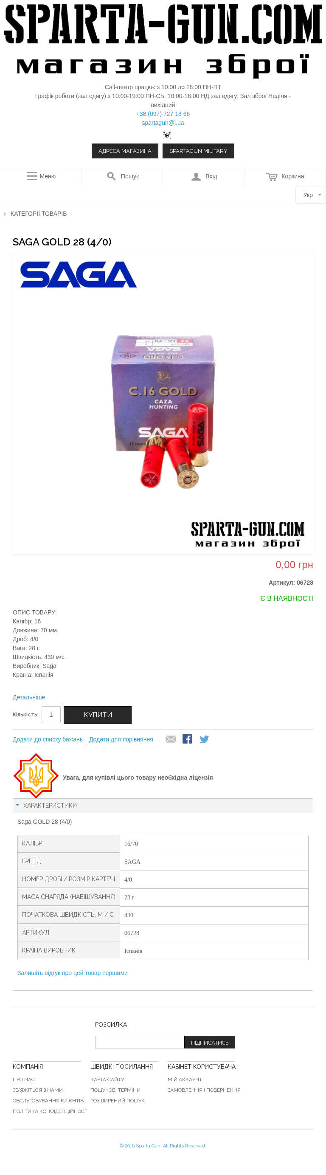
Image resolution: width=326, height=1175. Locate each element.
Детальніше (29, 697)
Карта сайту (107, 1079)
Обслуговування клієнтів (48, 1101)
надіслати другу (171, 739)
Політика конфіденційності (51, 1111)
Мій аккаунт (185, 1079)
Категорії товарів (39, 213)
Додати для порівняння (121, 739)
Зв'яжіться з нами (38, 1090)
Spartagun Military (198, 151)
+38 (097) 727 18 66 (163, 113)
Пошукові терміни (115, 1090)
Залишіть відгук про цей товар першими (72, 972)
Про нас (24, 1079)
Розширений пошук (117, 1101)
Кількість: (26, 714)
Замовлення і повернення (204, 1090)
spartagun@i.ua (163, 122)
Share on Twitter (205, 739)
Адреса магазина (125, 151)
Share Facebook (188, 739)
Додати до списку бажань (48, 739)
